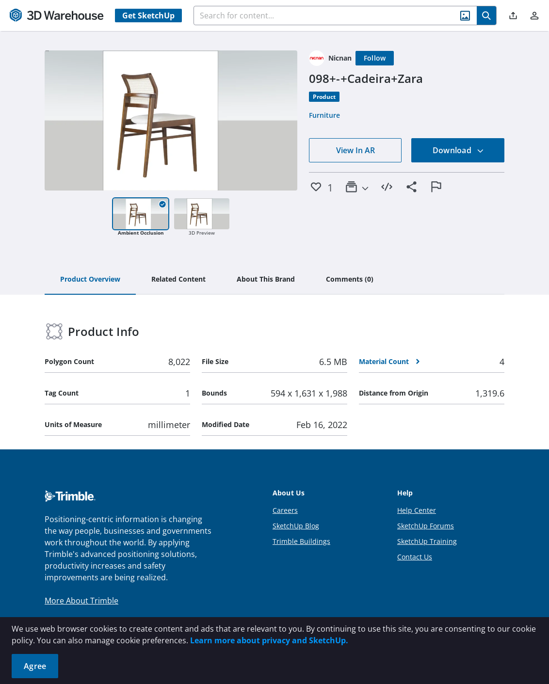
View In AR (355, 150)
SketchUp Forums (425, 525)
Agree (35, 666)
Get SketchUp (148, 15)
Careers (285, 510)
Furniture (324, 115)
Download (458, 150)
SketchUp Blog (296, 525)
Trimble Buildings (301, 541)
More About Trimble (81, 600)
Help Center (416, 510)
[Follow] (374, 58)
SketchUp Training (427, 541)
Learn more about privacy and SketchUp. (269, 640)
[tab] (90, 280)
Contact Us (414, 556)
